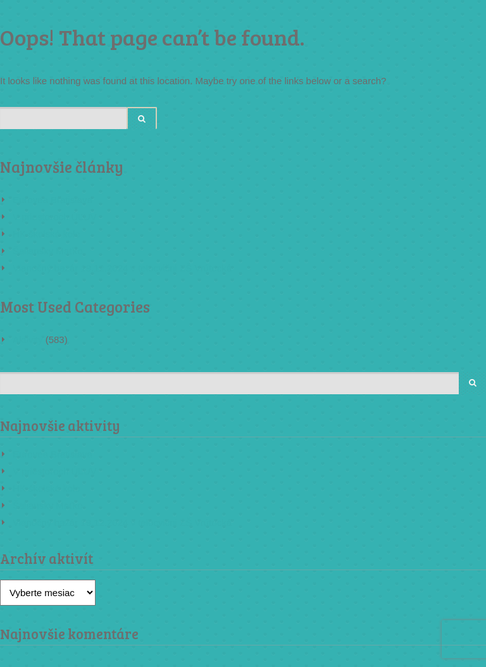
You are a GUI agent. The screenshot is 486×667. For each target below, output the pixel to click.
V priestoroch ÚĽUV (55, 216)
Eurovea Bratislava (52, 199)
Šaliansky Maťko (48, 251)
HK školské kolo (46, 233)
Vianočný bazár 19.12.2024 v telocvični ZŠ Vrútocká (122, 268)
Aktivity (28, 339)
